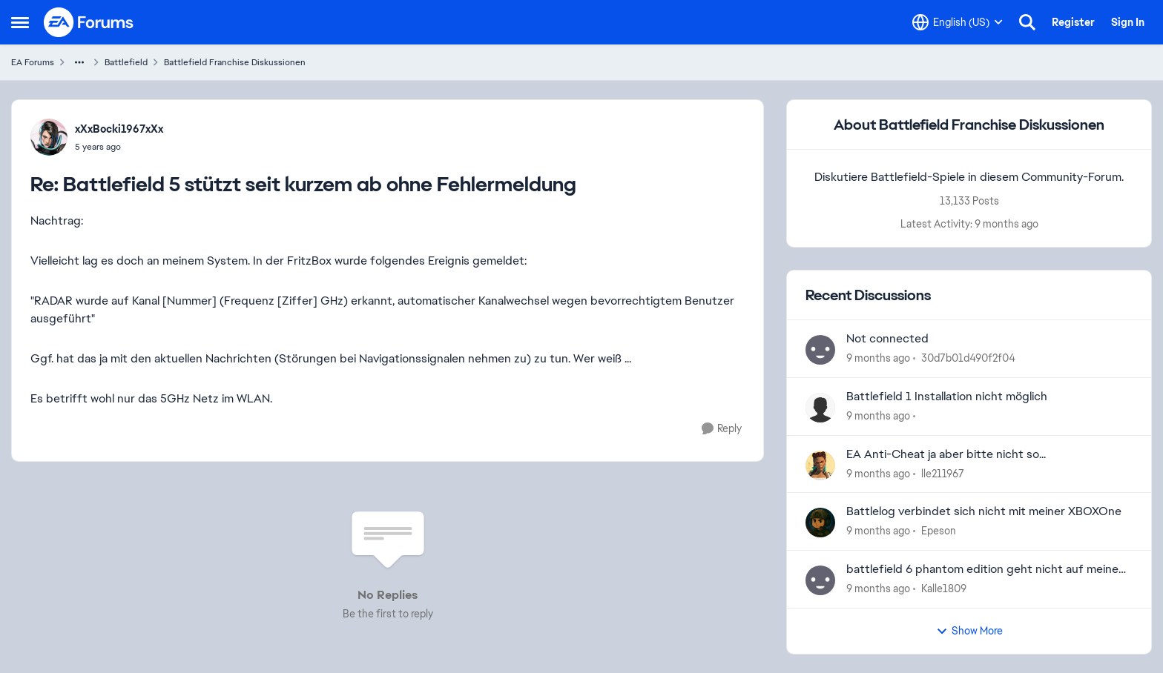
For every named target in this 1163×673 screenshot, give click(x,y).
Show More (969, 630)
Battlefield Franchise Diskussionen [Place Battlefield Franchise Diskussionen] (235, 62)
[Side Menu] (20, 22)
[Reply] (722, 429)
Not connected (887, 338)
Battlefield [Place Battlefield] (126, 62)
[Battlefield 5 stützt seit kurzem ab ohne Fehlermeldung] (119, 146)
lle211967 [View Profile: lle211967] (942, 473)
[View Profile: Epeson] (820, 522)
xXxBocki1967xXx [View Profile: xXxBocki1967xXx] (119, 129)
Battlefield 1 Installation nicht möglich (946, 396)
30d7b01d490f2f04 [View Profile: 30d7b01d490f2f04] (968, 358)
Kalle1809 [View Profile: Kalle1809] (943, 588)
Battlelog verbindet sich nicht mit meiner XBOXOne (983, 511)
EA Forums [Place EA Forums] (32, 62)
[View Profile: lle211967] (820, 465)
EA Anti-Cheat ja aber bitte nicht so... (946, 454)
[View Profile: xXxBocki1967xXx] (48, 137)
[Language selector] (957, 22)
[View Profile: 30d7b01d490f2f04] (820, 350)
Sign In (1127, 22)
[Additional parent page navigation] (79, 62)
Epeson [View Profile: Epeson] (938, 530)
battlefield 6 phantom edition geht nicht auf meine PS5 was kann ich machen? (982, 569)
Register (1073, 22)
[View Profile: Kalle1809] (820, 580)
